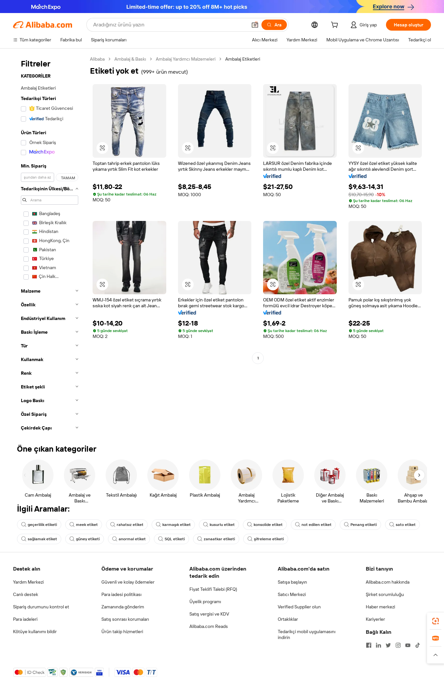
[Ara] (274, 25)
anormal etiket (129, 539)
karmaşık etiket (173, 524)
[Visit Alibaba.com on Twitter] (388, 645)
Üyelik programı (205, 601)
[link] (435, 621)
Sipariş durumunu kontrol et (41, 606)
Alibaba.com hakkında (387, 582)
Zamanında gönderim (122, 606)
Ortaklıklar (288, 619)
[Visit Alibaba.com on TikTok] (418, 645)
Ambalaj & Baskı (130, 59)
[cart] (336, 25)
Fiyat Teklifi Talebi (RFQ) (213, 589)
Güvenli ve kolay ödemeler (128, 582)
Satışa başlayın (292, 582)
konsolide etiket (265, 524)
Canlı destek (25, 594)
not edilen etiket (313, 524)
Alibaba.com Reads (208, 626)
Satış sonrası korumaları (125, 619)
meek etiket (83, 524)
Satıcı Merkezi (292, 594)
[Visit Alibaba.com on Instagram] (398, 645)
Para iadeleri (25, 619)
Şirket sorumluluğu (385, 594)
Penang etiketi (360, 524)
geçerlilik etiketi (39, 524)
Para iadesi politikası (121, 594)
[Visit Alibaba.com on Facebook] (369, 645)
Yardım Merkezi (28, 582)
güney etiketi (84, 539)
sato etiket (402, 524)
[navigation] (49, 245)
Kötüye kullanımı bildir (35, 631)
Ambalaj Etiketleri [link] (242, 59)
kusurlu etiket (219, 524)
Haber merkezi (380, 606)
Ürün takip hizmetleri (122, 631)
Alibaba (97, 59)
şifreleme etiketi (265, 539)
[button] (255, 25)
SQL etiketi (171, 539)
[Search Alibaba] (169, 24)
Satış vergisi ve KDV (209, 614)
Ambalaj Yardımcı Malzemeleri (185, 59)
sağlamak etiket (39, 539)
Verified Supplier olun (299, 606)
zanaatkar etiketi (216, 539)
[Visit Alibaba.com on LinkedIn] (378, 645)
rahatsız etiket (126, 524)
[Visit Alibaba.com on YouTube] (408, 645)
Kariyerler (375, 619)
